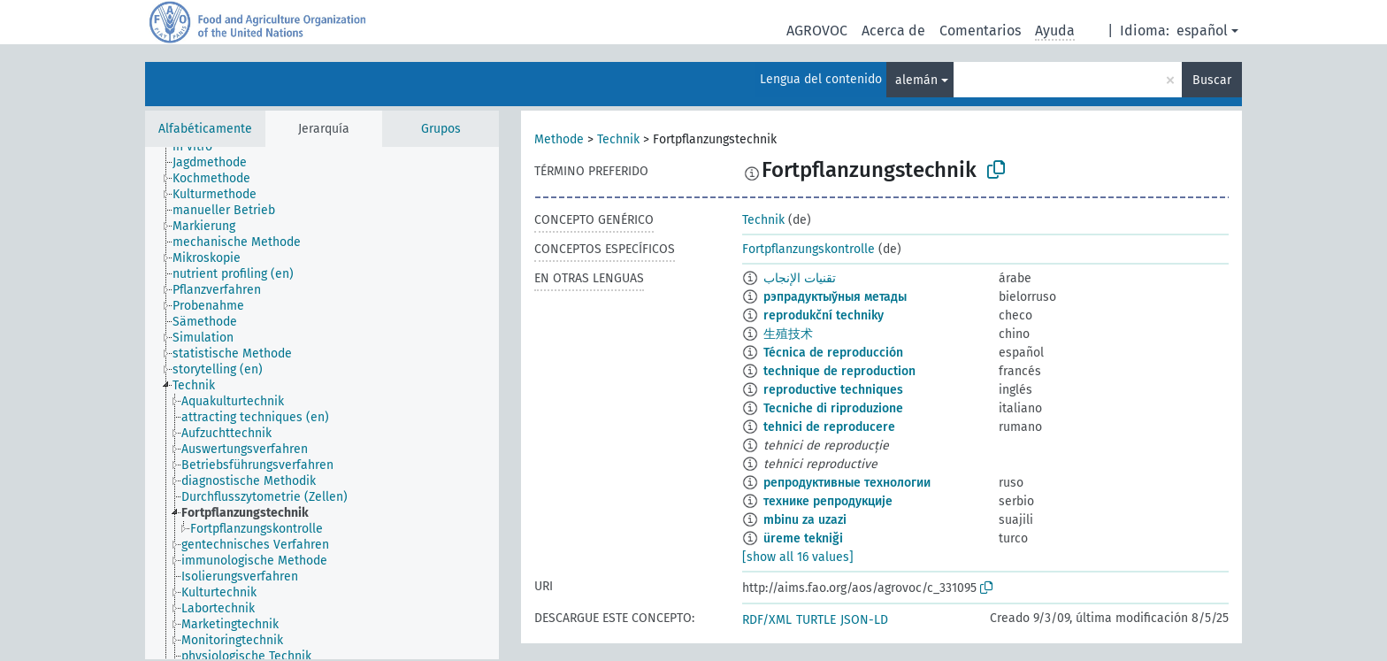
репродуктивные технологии (847, 482)
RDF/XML (767, 619)
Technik (618, 139)
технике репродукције (828, 501)
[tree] (322, 403)
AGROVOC (816, 30)
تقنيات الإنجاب (799, 278)
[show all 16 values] (798, 557)
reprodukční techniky (823, 315)
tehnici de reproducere (829, 426)
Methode (559, 139)
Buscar (1211, 80)
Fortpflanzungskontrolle (808, 249)
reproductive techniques (833, 389)
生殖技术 (788, 334)
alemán (916, 80)
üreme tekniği (803, 538)
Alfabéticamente (205, 128)
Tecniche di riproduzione (833, 408)
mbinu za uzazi (805, 519)
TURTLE (816, 619)
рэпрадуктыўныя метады (835, 296)
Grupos (441, 128)
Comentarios (980, 30)
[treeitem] (200, 147)
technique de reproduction (839, 371)
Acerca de (893, 30)
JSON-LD (864, 619)
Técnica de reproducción (833, 352)
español (1202, 30)
